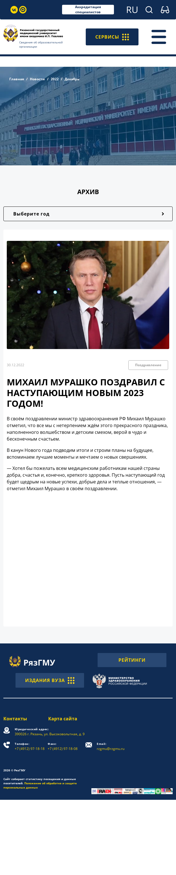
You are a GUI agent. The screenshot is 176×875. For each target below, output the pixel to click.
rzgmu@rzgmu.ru (110, 746)
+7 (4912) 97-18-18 (30, 746)
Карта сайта (62, 719)
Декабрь (72, 79)
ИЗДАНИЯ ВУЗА (49, 680)
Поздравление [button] (148, 365)
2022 (55, 79)
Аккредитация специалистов (88, 9)
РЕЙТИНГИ (132, 660)
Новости (37, 79)
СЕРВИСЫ (112, 37)
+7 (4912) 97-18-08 (63, 746)
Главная (16, 79)
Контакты (15, 719)
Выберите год (31, 214)
